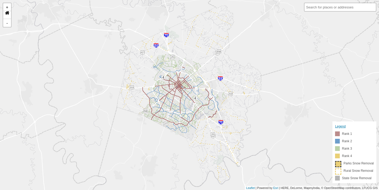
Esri (275, 187)
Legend (340, 126)
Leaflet (250, 187)
